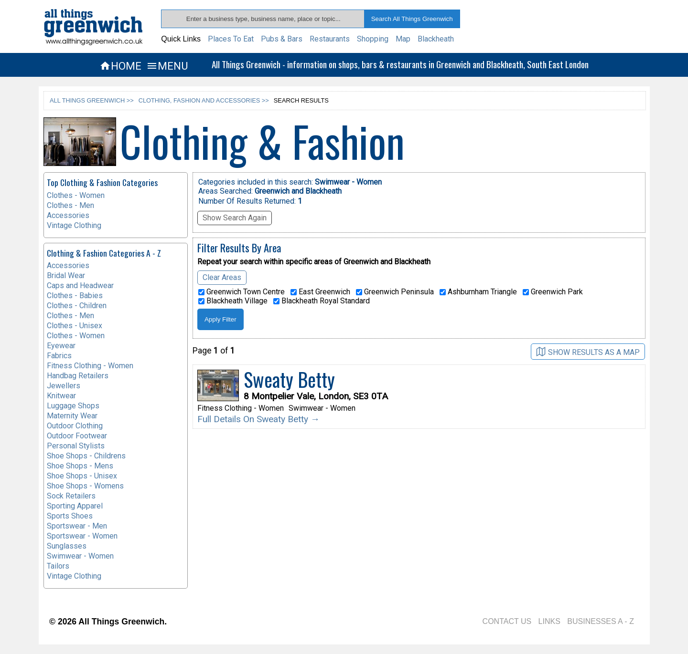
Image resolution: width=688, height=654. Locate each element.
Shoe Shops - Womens (85, 485)
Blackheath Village (233, 301)
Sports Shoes (70, 515)
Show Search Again (235, 217)
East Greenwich (320, 292)
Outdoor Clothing (75, 425)
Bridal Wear (66, 275)
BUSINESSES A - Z (600, 621)
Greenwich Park (553, 292)
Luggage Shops (73, 405)
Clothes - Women (76, 195)
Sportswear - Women (82, 535)
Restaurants (330, 38)
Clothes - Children (77, 305)
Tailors (58, 566)
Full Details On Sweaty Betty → (258, 419)
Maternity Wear (72, 415)
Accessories (68, 215)
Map (403, 38)
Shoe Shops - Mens (80, 465)
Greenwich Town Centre (241, 292)
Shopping (372, 38)
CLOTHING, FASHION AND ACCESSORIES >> (204, 100)
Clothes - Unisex (74, 325)
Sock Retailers (71, 495)
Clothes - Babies (75, 295)
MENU (167, 66)
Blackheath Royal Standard (321, 301)
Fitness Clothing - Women (90, 365)
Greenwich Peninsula (395, 292)
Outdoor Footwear (77, 435)
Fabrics (59, 355)
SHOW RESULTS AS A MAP (588, 352)
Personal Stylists (76, 445)
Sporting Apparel (75, 505)
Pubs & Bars (281, 38)
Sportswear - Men (77, 525)
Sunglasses (66, 545)
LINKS (549, 621)
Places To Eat (231, 38)
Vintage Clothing (74, 225)
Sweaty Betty (289, 379)
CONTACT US (507, 621)
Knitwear (61, 395)
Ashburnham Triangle (478, 292)
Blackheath (436, 38)
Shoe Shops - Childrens (86, 455)
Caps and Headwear (80, 285)
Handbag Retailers (77, 375)
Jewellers (63, 385)
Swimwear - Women (80, 556)
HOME (120, 66)
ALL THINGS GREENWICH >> (92, 100)
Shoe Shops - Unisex (82, 475)
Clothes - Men (70, 205)
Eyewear (61, 345)
